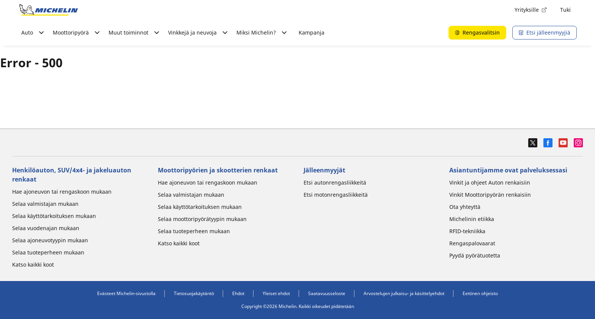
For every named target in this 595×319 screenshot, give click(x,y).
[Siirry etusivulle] (48, 10)
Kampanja (311, 32)
